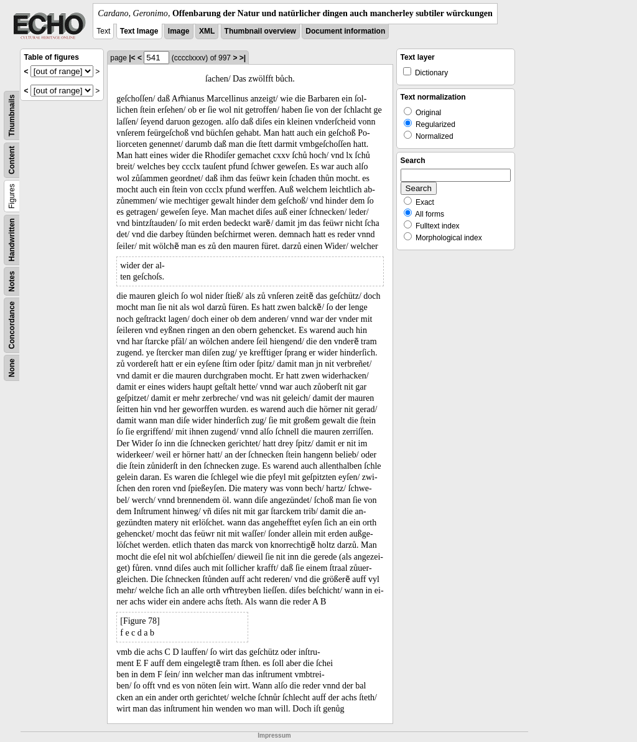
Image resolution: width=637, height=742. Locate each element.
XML (207, 31)
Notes (11, 281)
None (11, 368)
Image (179, 31)
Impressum (274, 735)
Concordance (11, 325)
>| (242, 58)
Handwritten (11, 239)
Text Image (139, 31)
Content (11, 160)
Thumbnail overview (260, 31)
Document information (345, 31)
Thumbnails (11, 115)
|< (132, 58)
